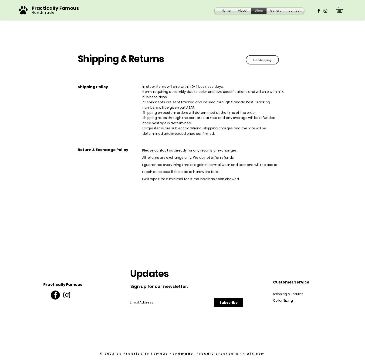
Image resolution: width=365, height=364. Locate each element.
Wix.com (256, 354)
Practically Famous (56, 8)
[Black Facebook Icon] (318, 10)
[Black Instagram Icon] (325, 10)
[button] (342, 10)
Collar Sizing (283, 300)
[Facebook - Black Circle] (55, 295)
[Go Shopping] (262, 59)
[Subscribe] (228, 302)
